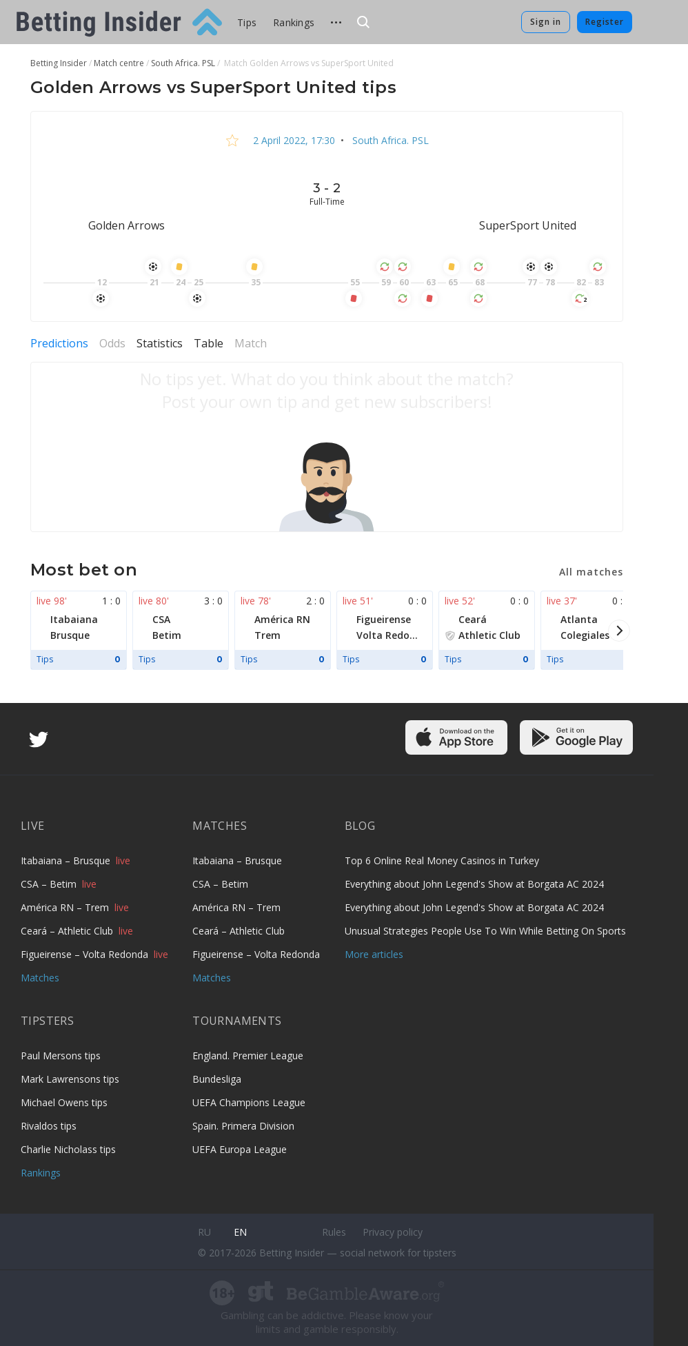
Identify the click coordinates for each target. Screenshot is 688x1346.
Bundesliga (216, 1078)
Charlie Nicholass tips (68, 1149)
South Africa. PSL (389, 140)
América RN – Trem (66, 907)
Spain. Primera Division (243, 1125)
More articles (374, 954)
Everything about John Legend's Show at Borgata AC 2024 (474, 883)
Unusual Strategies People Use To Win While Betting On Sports (485, 930)
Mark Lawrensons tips (70, 1078)
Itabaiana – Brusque (67, 860)
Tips (246, 22)
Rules (334, 1231)
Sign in (545, 22)
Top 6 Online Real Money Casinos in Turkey (442, 860)
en (240, 1231)
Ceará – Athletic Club (68, 930)
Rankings (293, 22)
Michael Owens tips (64, 1102)
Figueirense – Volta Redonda (86, 954)
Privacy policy (393, 1231)
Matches (40, 977)
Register (604, 22)
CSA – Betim (50, 883)
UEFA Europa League (239, 1149)
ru (204, 1231)
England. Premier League (247, 1055)
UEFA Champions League (248, 1102)
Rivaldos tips (49, 1125)
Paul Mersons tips (61, 1055)
